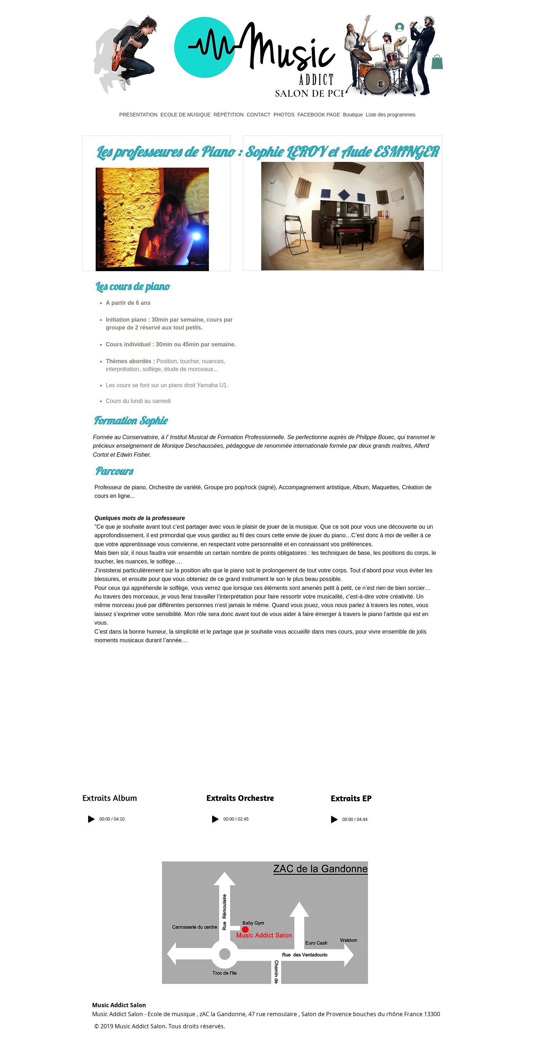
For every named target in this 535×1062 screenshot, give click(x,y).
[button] (437, 61)
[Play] (91, 819)
